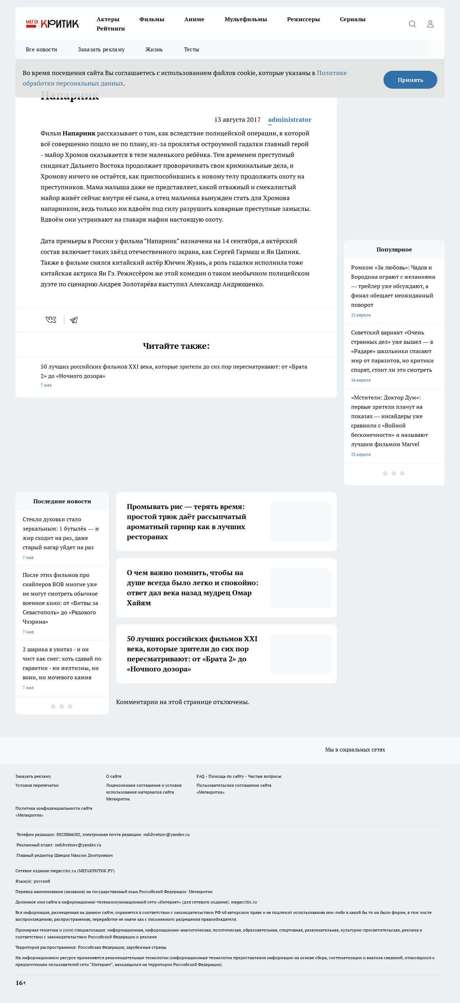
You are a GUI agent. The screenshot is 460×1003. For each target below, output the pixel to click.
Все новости (41, 49)
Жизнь (154, 49)
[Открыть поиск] (412, 24)
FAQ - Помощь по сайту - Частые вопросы (239, 776)
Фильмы (151, 19)
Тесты (191, 49)
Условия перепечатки (37, 785)
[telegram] (76, 320)
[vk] (51, 320)
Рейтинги (111, 28)
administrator (290, 119)
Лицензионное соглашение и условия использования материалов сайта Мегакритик (143, 791)
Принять (410, 79)
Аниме (194, 19)
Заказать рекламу (101, 49)
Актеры (108, 19)
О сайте (113, 776)
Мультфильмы (246, 19)
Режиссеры (303, 19)
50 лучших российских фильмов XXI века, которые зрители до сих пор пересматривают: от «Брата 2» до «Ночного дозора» (176, 376)
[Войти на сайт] (430, 24)
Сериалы (352, 19)
